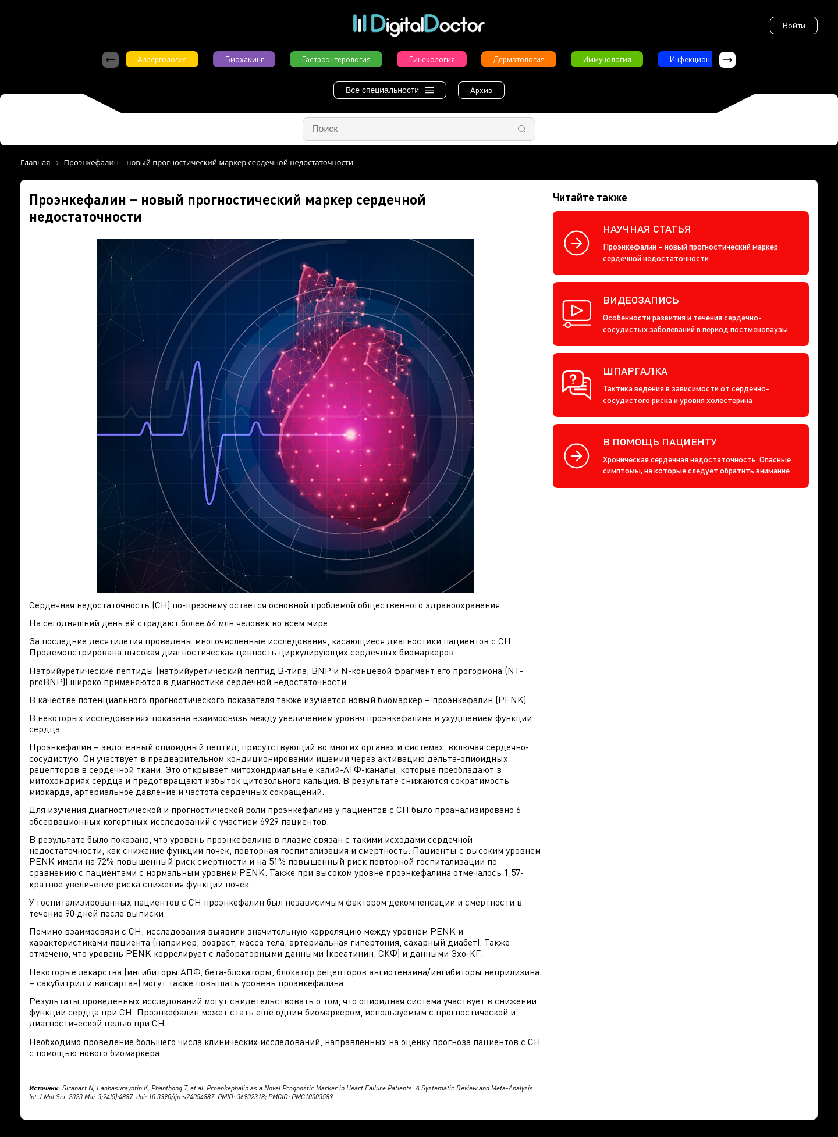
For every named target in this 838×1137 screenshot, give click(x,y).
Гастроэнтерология (336, 59)
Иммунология (607, 59)
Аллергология (162, 59)
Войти (793, 25)
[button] (727, 60)
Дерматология (519, 59)
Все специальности (390, 90)
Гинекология (432, 59)
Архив (481, 90)
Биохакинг (244, 59)
